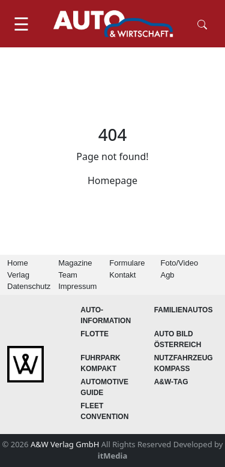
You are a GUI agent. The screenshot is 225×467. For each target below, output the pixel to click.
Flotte (94, 334)
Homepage (112, 180)
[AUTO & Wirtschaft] (113, 23)
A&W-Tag (171, 382)
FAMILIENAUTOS (183, 310)
